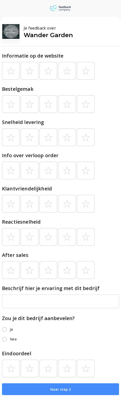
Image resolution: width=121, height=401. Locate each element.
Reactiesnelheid (21, 221)
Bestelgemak (18, 89)
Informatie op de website (33, 55)
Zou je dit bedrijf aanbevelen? (38, 318)
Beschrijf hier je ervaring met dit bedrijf (51, 288)
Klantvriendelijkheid (27, 188)
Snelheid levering (23, 122)
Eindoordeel (16, 353)
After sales (15, 255)
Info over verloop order (30, 155)
